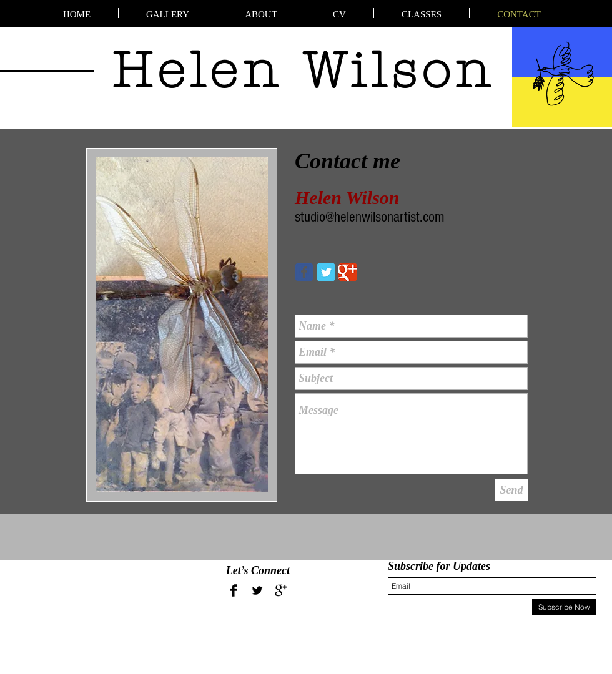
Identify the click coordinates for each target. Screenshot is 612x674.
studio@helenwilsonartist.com (369, 216)
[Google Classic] (347, 272)
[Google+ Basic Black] (281, 590)
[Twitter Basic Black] (257, 590)
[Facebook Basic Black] (233, 590)
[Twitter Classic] (326, 272)
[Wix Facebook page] (304, 272)
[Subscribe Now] (564, 607)
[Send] (511, 490)
